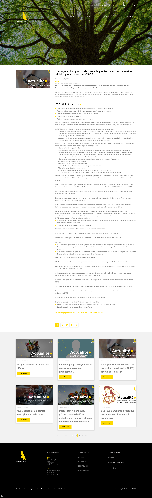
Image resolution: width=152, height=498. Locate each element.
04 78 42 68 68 (53, 464)
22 (86, 435)
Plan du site (19, 489)
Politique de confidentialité (56, 489)
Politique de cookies (41, 489)
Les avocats (88, 17)
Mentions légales (29, 489)
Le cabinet (71, 17)
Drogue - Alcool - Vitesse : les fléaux (33, 366)
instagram (124, 7)
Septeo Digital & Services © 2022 (125, 489)
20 (79, 435)
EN (134, 5)
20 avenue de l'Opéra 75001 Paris (53, 471)
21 (82, 435)
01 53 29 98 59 (53, 474)
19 (76, 435)
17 (69, 435)
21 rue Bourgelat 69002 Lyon (52, 461)
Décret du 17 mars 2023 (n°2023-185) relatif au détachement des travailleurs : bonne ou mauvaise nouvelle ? (75, 416)
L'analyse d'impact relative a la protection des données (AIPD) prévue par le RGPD (117, 368)
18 (72, 435)
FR (129, 5)
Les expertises (106, 17)
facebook (123, 3)
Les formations (127, 17)
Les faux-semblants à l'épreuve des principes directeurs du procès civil (117, 414)
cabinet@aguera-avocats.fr (117, 468)
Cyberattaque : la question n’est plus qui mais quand (31, 413)
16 (66, 435)
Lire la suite (23, 373)
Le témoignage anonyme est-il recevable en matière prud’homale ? (75, 368)
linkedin (124, 5)
